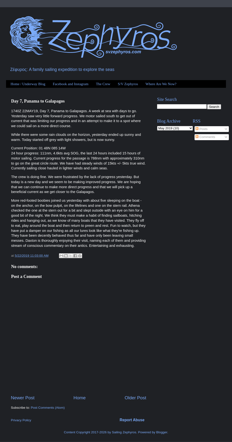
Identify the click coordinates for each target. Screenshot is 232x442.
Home (79, 397)
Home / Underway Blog (28, 84)
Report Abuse (132, 420)
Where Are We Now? (160, 84)
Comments (205, 137)
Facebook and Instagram (70, 84)
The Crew (103, 84)
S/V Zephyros (128, 84)
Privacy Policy (21, 420)
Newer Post (23, 397)
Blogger (161, 432)
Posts (202, 129)
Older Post (135, 397)
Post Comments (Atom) (48, 407)
